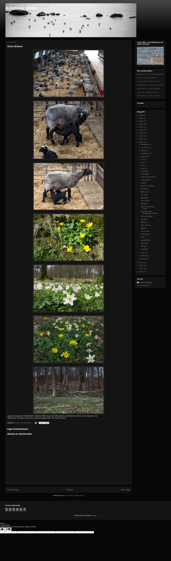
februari (144, 256)
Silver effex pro (146, 225)
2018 (141, 133)
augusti (143, 156)
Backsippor (144, 189)
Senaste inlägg (12, 490)
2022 (141, 121)
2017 (141, 136)
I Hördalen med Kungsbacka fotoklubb (149, 212)
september (145, 153)
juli (142, 159)
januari (143, 259)
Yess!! (143, 237)
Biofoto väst (145, 192)
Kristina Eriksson (145, 282)
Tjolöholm (144, 222)
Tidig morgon (145, 234)
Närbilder (144, 228)
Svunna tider (145, 231)
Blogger (94, 515)
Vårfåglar (144, 246)
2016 (141, 139)
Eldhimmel (144, 204)
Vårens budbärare (147, 216)
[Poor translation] (7, 529)
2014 (141, 262)
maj (142, 165)
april (142, 168)
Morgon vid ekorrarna (148, 177)
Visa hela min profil (143, 285)
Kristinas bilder (21, 8)
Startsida (69, 490)
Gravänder (144, 249)
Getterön (144, 183)
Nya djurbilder (145, 240)
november (144, 147)
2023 (141, 118)
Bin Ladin (144, 195)
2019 (141, 130)
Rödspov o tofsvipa (147, 186)
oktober (144, 150)
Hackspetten (145, 174)
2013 (141, 265)
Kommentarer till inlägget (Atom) (74, 495)
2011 (141, 271)
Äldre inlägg (125, 490)
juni (142, 162)
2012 (141, 268)
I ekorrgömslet (145, 180)
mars (143, 253)
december (144, 144)
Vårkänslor (144, 198)
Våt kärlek (144, 219)
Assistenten (145, 171)
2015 (141, 142)
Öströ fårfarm (145, 201)
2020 (141, 127)
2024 (141, 115)
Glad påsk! (144, 243)
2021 (141, 124)
